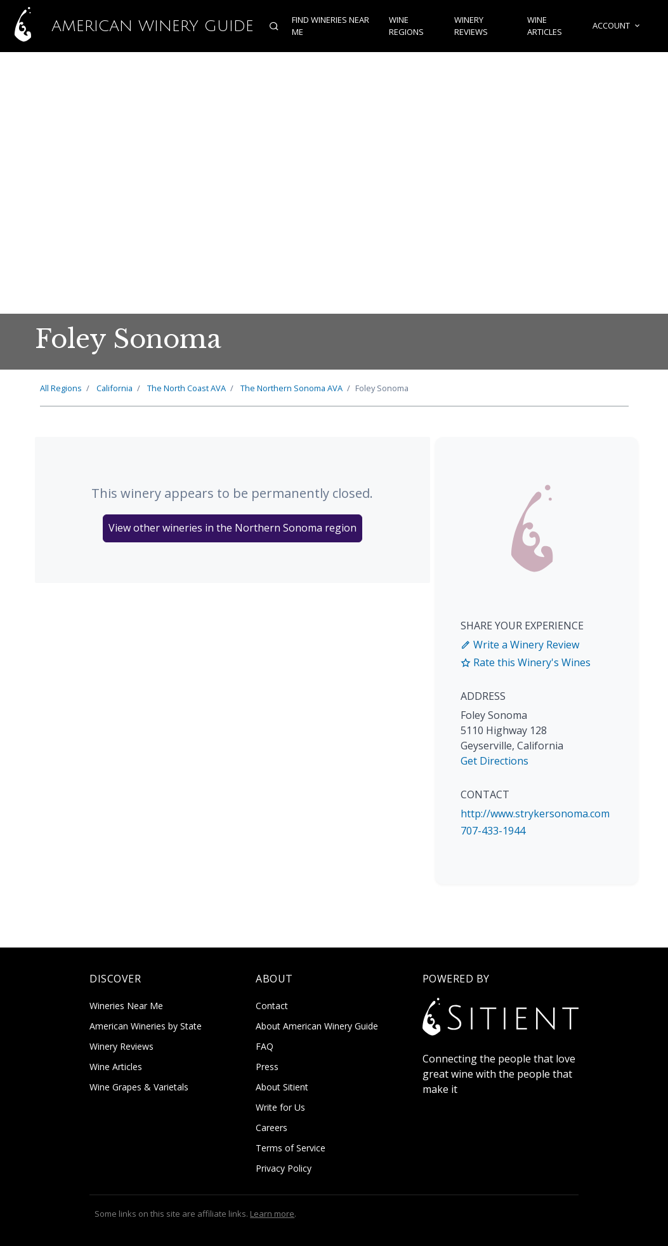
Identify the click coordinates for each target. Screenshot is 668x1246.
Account (617, 26)
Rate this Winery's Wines (526, 662)
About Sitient (282, 1087)
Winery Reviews (471, 26)
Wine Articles (544, 26)
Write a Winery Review (520, 645)
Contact (272, 1006)
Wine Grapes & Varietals (138, 1087)
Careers (271, 1128)
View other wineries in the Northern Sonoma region (232, 528)
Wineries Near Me (126, 1006)
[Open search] (274, 26)
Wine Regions (406, 26)
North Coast (186, 388)
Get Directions (494, 761)
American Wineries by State (145, 1026)
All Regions (61, 388)
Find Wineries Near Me (330, 26)
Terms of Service (290, 1148)
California (114, 388)
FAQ (264, 1046)
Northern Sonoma (291, 388)
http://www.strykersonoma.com (535, 814)
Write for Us (280, 1107)
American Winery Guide (127, 26)
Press (267, 1067)
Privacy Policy (283, 1168)
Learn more (272, 1213)
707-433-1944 (493, 831)
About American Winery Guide (317, 1026)
